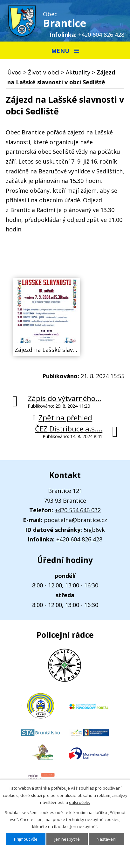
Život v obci (43, 72)
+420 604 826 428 (101, 34)
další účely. (79, 802)
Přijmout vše (26, 839)
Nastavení (106, 839)
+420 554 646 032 (78, 510)
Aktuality (78, 72)
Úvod (14, 72)
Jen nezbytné (67, 839)
